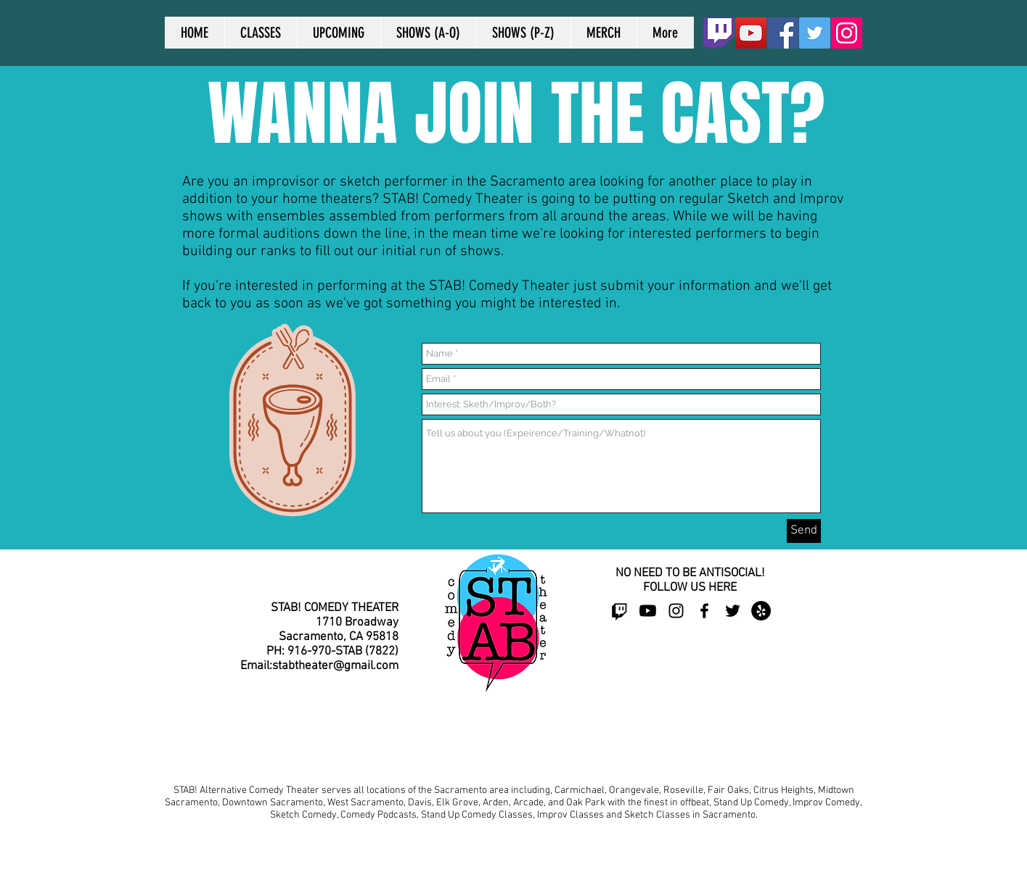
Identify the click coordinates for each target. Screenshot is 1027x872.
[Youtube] (648, 610)
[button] (428, 33)
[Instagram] (846, 33)
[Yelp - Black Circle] (761, 610)
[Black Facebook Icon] (704, 610)
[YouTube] (750, 33)
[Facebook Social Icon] (782, 33)
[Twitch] (619, 610)
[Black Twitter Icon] (732, 610)
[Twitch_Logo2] (719, 33)
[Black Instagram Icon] (676, 610)
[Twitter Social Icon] (814, 33)
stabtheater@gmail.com (335, 666)
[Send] (804, 531)
